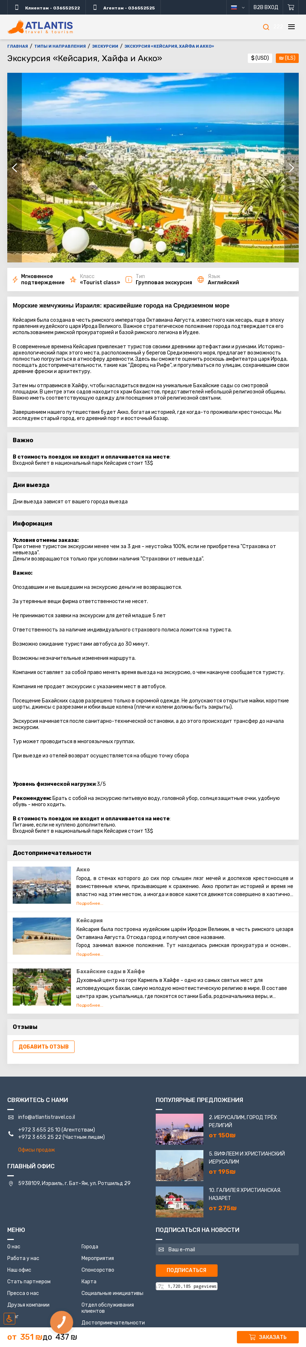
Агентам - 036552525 (123, 7)
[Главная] (40, 27)
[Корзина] (291, 7)
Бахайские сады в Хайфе (110, 971)
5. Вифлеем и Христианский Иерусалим (247, 1158)
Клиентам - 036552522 (46, 7)
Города (90, 1247)
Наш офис (19, 1270)
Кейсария (89, 921)
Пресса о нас (23, 1293)
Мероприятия (98, 1258)
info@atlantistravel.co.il (46, 1117)
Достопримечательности (113, 1323)
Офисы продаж (36, 1150)
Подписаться (186, 1270)
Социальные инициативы (112, 1293)
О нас (13, 1247)
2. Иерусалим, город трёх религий (243, 1121)
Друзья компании (28, 1305)
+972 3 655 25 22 (39, 1137)
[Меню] (291, 27)
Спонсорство (98, 1270)
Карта (89, 1282)
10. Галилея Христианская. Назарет (245, 1194)
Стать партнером (29, 1282)
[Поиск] (266, 26)
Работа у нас (23, 1258)
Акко (83, 870)
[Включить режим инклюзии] (9, 1318)
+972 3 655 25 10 (39, 1130)
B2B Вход (266, 7)
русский (243, 7)
